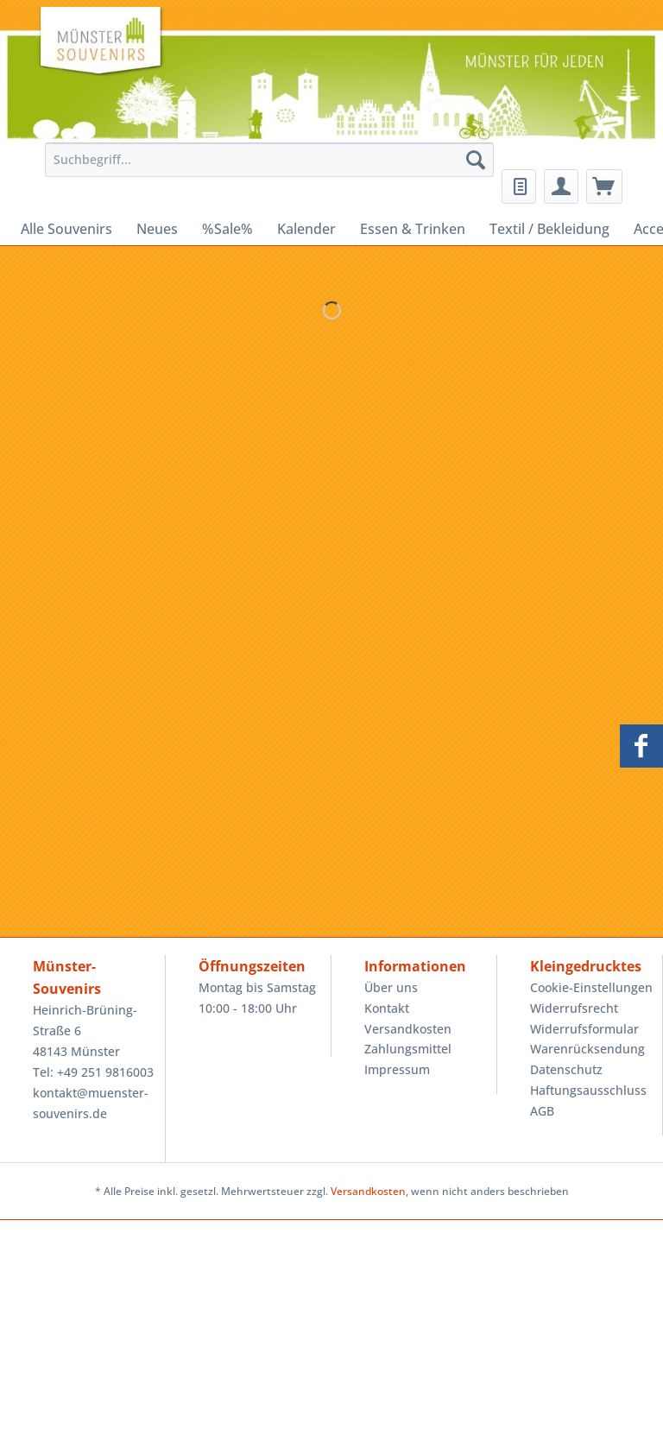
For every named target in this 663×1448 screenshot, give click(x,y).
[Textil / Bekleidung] (549, 228)
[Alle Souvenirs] (66, 228)
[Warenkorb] (604, 186)
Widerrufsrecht (574, 1008)
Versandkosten (407, 1029)
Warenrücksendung (587, 1048)
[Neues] (157, 228)
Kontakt (386, 1008)
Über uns (391, 987)
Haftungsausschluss (588, 1090)
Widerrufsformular (584, 1029)
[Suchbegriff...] (269, 159)
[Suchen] (476, 159)
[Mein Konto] (561, 186)
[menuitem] (265, 167)
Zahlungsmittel (407, 1048)
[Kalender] (306, 228)
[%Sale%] (227, 228)
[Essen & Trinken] (412, 228)
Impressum (397, 1069)
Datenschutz (566, 1069)
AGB (542, 1111)
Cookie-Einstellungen (591, 987)
